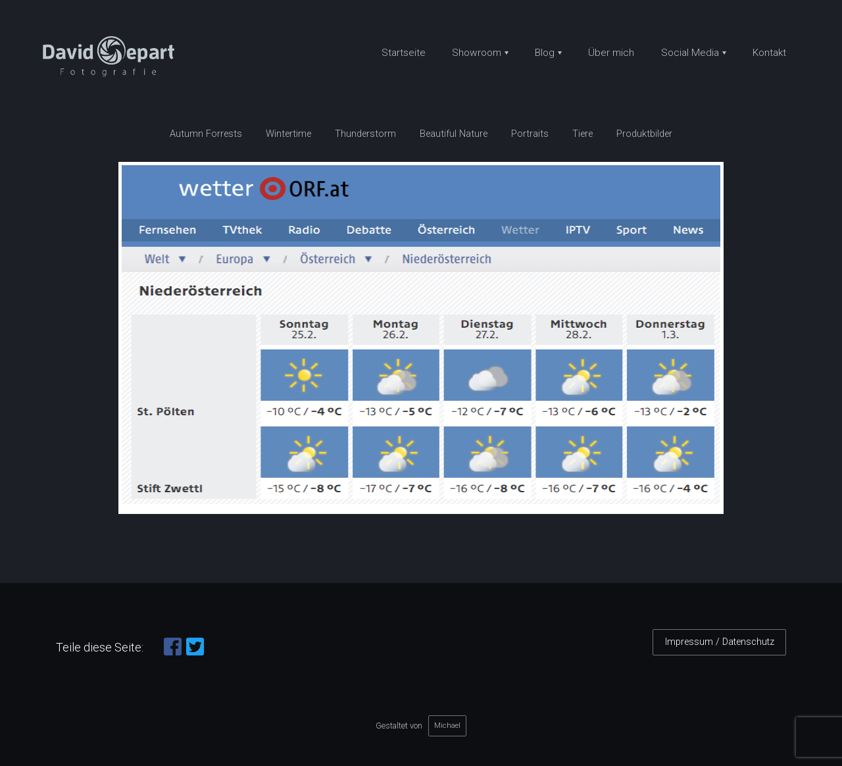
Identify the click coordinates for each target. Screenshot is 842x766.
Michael (447, 725)
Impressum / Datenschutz (719, 642)
